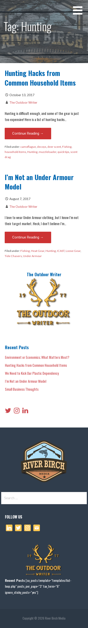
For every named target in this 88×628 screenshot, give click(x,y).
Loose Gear (73, 251)
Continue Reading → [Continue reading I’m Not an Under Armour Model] (28, 237)
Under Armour (32, 256)
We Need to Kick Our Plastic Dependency (32, 373)
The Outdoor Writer (23, 102)
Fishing (67, 146)
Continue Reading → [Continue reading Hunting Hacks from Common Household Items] (28, 133)
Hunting (32, 152)
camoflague (28, 146)
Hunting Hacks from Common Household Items (40, 77)
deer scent (54, 146)
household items (15, 152)
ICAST (61, 251)
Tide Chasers (13, 256)
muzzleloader (47, 152)
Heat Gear (37, 251)
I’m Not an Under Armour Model (39, 181)
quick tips (63, 152)
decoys (41, 146)
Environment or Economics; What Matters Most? (37, 357)
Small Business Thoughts (21, 389)
